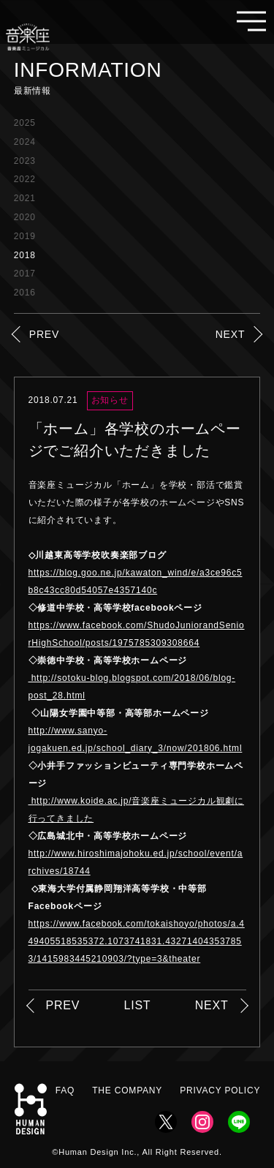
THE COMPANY (127, 1090)
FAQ (65, 1090)
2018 (25, 255)
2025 (25, 123)
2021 (25, 198)
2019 (25, 236)
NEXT (231, 334)
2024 (25, 142)
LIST (137, 1005)
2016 (25, 292)
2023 (25, 161)
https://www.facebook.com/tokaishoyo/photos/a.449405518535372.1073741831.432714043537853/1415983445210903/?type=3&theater (136, 941)
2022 (25, 179)
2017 (25, 273)
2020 (25, 217)
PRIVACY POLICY (220, 1090)
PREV (44, 334)
